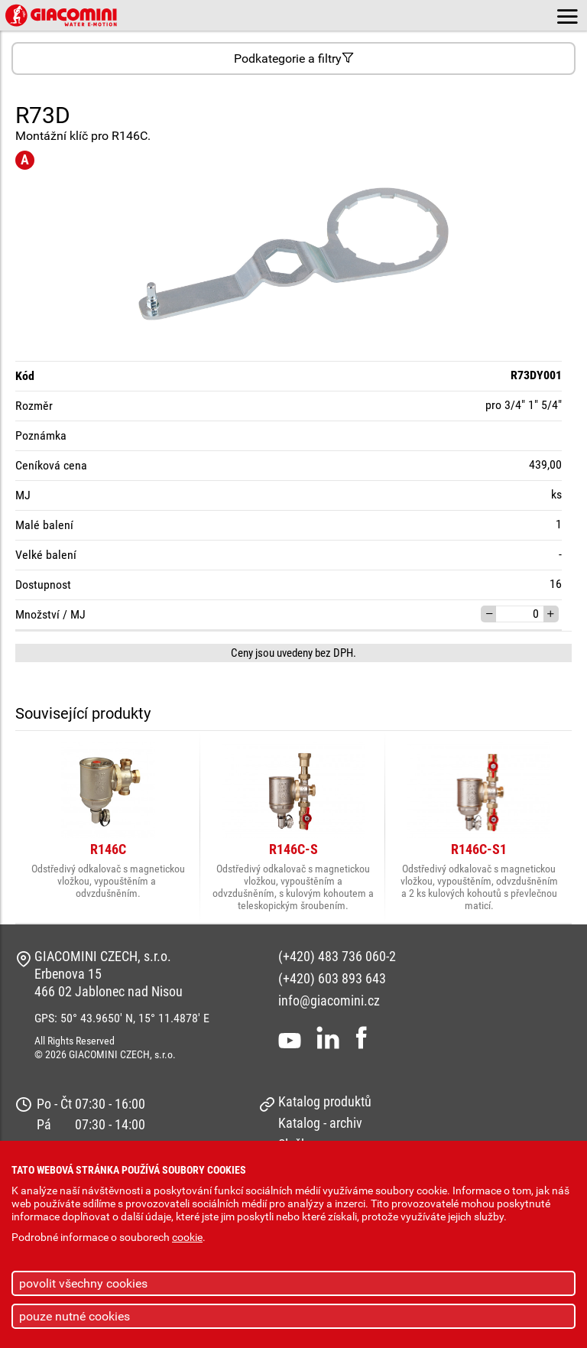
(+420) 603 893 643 (332, 978)
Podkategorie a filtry (294, 58)
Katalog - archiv (320, 1123)
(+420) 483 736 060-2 (337, 956)
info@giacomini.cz (329, 1000)
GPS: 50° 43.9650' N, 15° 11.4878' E (121, 1018)
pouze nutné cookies (74, 1316)
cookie (187, 1237)
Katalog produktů (324, 1101)
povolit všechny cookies (83, 1283)
